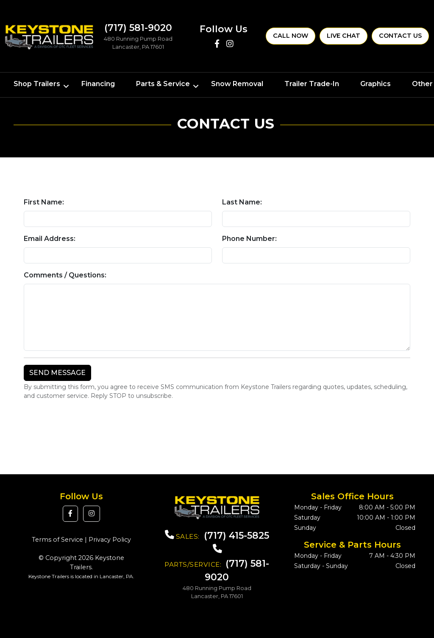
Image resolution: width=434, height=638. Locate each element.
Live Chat (343, 35)
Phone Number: (249, 239)
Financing (98, 84)
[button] (70, 514)
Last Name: (242, 202)
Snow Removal (237, 84)
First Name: (44, 202)
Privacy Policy (110, 539)
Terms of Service (57, 539)
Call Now (290, 35)
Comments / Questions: (65, 275)
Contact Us (400, 35)
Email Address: (49, 239)
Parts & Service (163, 84)
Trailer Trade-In (311, 84)
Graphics (375, 84)
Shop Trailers (37, 84)
